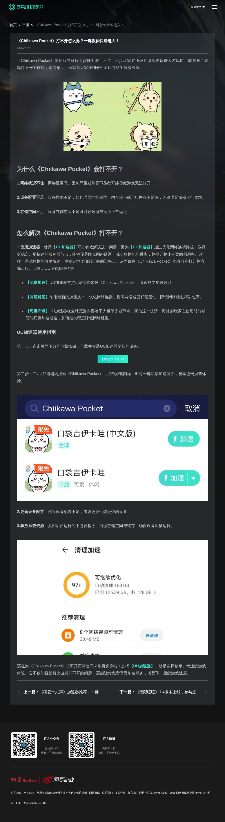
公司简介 (16, 792)
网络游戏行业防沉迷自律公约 (193, 792)
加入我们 (133, 792)
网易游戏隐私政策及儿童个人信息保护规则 (62, 792)
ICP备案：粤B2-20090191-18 (28, 802)
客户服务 (29, 792)
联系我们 (107, 792)
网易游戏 (94, 792)
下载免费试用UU (112, 359)
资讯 (25, 25)
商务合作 (120, 792)
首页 (13, 25)
